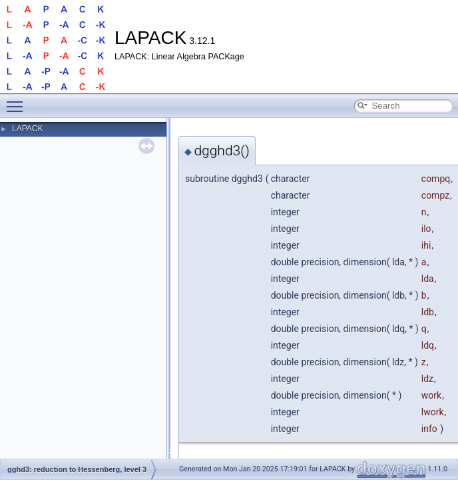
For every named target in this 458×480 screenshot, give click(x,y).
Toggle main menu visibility (18, 100)
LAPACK (27, 128)
